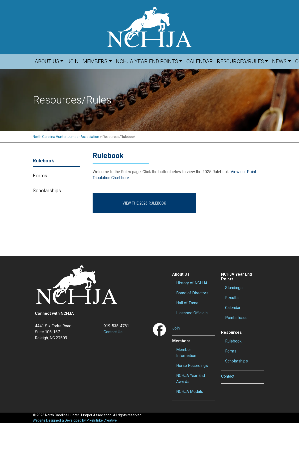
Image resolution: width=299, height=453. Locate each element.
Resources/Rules (240, 61)
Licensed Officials (192, 313)
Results (232, 297)
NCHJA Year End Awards (190, 378)
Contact (227, 376)
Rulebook (43, 161)
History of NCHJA (191, 283)
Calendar (199, 61)
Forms (40, 176)
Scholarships (47, 191)
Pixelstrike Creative (102, 420)
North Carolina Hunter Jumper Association (66, 137)
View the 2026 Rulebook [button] (140, 203)
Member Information (186, 352)
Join (73, 61)
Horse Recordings (192, 365)
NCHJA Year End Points (147, 61)
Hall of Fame (187, 303)
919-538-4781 (116, 326)
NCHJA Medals (189, 391)
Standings (234, 287)
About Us (47, 61)
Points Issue (236, 317)
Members (95, 61)
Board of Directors (192, 293)
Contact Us (113, 332)
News (279, 61)
